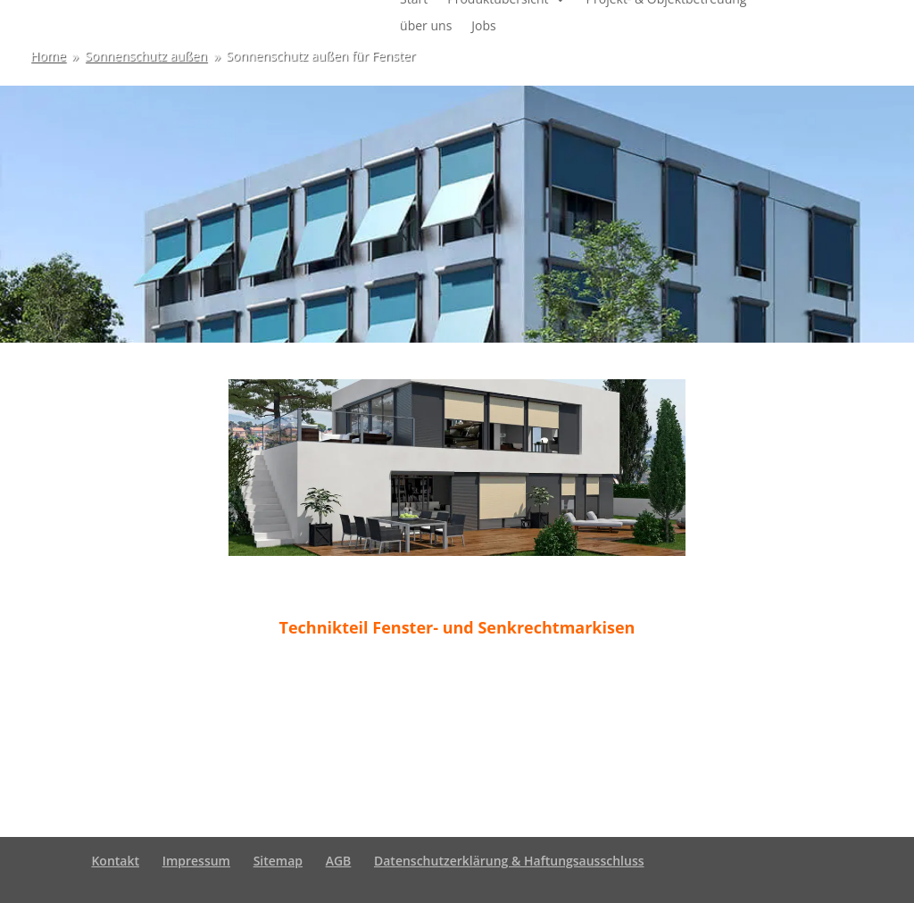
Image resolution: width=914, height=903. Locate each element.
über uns (426, 27)
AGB (339, 860)
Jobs (483, 27)
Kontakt (115, 860)
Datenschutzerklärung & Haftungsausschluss (509, 860)
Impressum (196, 860)
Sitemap (278, 860)
